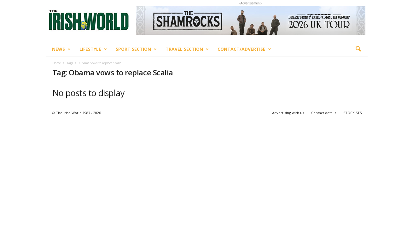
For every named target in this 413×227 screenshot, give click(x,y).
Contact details (323, 112)
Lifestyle (93, 49)
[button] (358, 49)
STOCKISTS (352, 112)
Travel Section (187, 49)
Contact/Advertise (244, 49)
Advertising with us (288, 112)
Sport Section (136, 49)
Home (56, 63)
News (61, 49)
